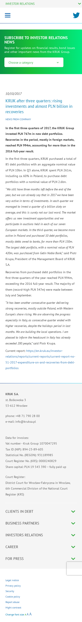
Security (9, 591)
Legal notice (12, 580)
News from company (18, 119)
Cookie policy (12, 596)
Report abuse (12, 602)
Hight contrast (13, 607)
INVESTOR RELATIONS (20, 4)
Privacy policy (13, 585)
